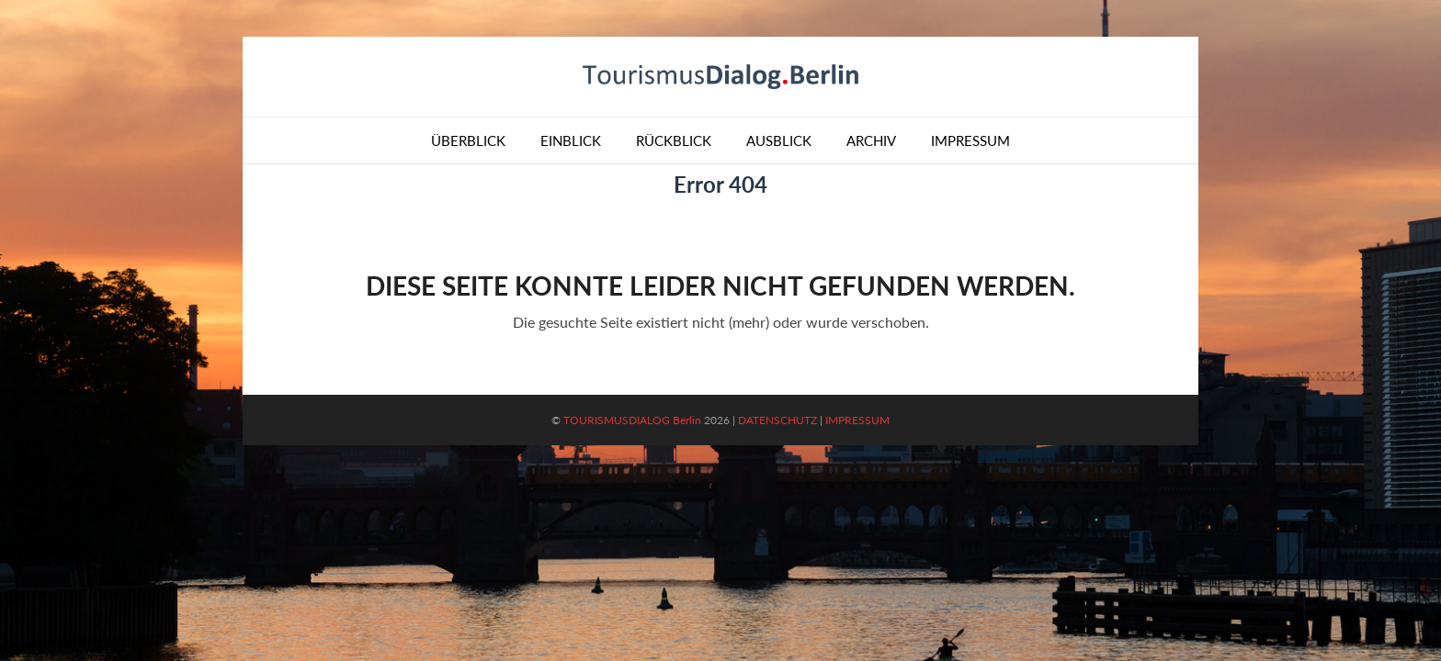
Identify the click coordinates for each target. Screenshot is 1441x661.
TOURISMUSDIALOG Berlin (632, 420)
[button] (40, 620)
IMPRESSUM (857, 420)
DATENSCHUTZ (777, 420)
